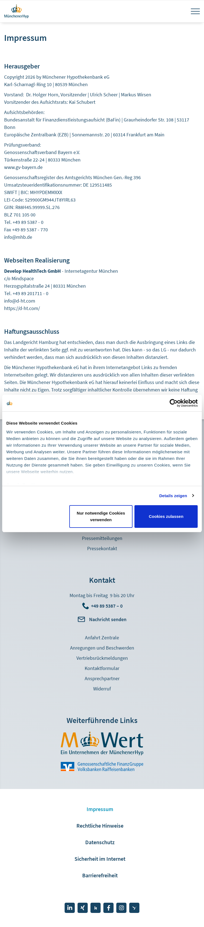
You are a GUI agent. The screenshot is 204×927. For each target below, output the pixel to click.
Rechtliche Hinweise (99, 825)
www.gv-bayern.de (23, 167)
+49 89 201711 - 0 (30, 293)
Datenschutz (100, 842)
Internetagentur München (91, 271)
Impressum (100, 809)
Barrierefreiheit (100, 875)
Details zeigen (173, 495)
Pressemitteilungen (102, 538)
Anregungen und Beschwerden (102, 648)
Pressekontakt (102, 548)
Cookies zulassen (166, 516)
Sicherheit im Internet (100, 858)
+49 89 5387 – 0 (107, 606)
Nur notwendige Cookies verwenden (101, 516)
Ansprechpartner (102, 678)
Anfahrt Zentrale (102, 637)
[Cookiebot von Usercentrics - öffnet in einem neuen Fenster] (174, 403)
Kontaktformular (102, 668)
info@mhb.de (18, 237)
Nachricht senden (107, 619)
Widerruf (102, 688)
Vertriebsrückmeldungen (102, 658)
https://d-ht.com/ (22, 308)
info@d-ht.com (19, 301)
